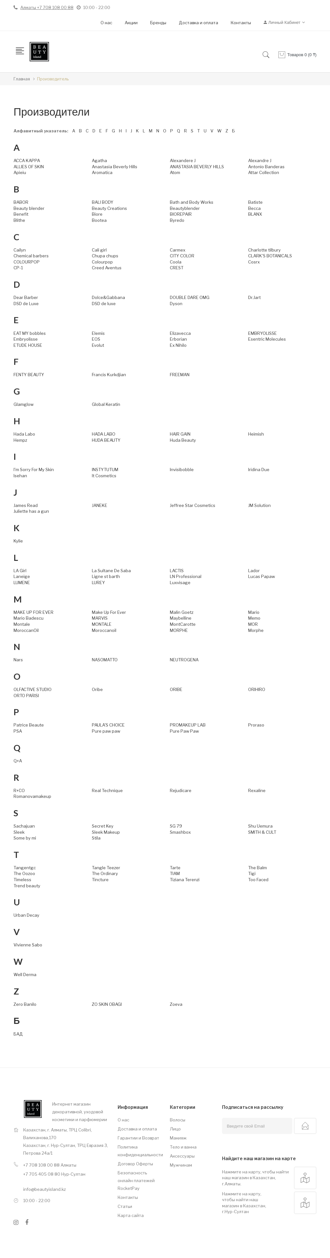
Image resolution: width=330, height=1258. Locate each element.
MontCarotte (183, 624)
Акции (131, 22)
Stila (96, 837)
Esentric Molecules (267, 339)
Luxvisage (180, 582)
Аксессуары (182, 1156)
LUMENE (22, 582)
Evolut (98, 345)
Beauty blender (29, 208)
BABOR (21, 202)
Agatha (99, 160)
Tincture (100, 879)
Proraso (256, 724)
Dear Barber (26, 297)
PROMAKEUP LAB (188, 724)
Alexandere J (183, 160)
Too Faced (258, 879)
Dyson (176, 303)
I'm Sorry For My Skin (34, 469)
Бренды (158, 22)
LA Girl (20, 570)
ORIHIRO (256, 689)
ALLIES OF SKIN (29, 166)
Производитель (53, 78)
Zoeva (176, 1004)
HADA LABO (103, 434)
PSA (18, 731)
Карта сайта (131, 1215)
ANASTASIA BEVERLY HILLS (197, 166)
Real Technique (107, 790)
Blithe (19, 220)
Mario (253, 612)
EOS (96, 339)
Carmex (177, 250)
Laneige (22, 576)
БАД (18, 1033)
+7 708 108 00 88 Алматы (49, 1165)
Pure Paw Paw (184, 731)
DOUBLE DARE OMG (189, 297)
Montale (22, 624)
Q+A (18, 760)
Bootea (99, 220)
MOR (253, 624)
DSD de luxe (104, 303)
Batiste (255, 202)
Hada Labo (24, 434)
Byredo (177, 220)
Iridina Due (258, 469)
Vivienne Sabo (28, 944)
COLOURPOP (27, 261)
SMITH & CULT (262, 832)
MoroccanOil (26, 630)
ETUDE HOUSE (28, 345)
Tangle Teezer (106, 867)
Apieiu (20, 172)
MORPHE (179, 630)
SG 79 (176, 826)
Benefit (21, 214)
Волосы (177, 1119)
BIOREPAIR (181, 214)
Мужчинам (181, 1165)
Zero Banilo (25, 1004)
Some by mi (25, 837)
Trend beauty (27, 885)
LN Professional (185, 576)
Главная (22, 78)
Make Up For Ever (109, 612)
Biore (97, 214)
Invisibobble (182, 469)
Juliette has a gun (31, 511)
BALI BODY (102, 202)
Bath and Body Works (191, 202)
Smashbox (180, 832)
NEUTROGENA (184, 659)
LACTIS (177, 570)
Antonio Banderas (266, 166)
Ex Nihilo (178, 345)
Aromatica (102, 172)
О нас (106, 22)
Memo (254, 618)
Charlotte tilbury (264, 250)
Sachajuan (24, 826)
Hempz (20, 440)
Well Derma (25, 974)
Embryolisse (26, 339)
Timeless (22, 879)
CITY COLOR (182, 255)
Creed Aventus (106, 267)
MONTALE (102, 624)
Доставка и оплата (198, 22)
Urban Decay (26, 915)
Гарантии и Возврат (138, 1137)
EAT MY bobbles (30, 333)
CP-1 (18, 267)
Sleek (19, 832)
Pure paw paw (106, 731)
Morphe (256, 630)
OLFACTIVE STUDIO (33, 689)
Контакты (241, 22)
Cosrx (254, 261)
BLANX (255, 214)
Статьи (125, 1206)
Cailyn (20, 250)
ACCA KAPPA (27, 160)
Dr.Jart (254, 297)
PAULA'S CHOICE (108, 724)
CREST (176, 267)
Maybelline (180, 618)
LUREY (98, 582)
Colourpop (102, 261)
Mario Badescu (29, 618)
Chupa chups (105, 255)
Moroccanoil (104, 630)
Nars (18, 659)
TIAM (175, 873)
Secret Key (102, 826)
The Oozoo (24, 873)
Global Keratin (106, 404)
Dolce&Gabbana (108, 297)
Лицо (175, 1128)
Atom (175, 172)
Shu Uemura (260, 826)
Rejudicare (180, 790)
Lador (254, 570)
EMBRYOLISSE (262, 333)
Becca (254, 208)
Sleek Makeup (106, 832)
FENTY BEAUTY (29, 374)
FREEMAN (179, 374)
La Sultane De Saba (111, 570)
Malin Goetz (181, 612)
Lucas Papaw (261, 576)
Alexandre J (259, 160)
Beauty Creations (109, 208)
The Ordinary (105, 873)
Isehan (20, 475)
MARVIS (100, 618)
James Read (26, 505)
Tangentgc (25, 867)
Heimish (256, 434)
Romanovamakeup (32, 796)
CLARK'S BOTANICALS (270, 255)
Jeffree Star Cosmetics (192, 505)
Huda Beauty (183, 440)
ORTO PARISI (26, 695)
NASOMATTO (105, 659)
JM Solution (259, 505)
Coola (175, 261)
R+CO (19, 790)
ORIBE (176, 689)
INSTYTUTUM (105, 469)
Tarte (175, 867)
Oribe (97, 689)
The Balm (257, 867)
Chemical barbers (31, 255)
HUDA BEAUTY (106, 440)
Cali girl (99, 250)
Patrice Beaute (29, 724)
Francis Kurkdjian (109, 374)
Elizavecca (180, 333)
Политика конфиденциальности (139, 1150)
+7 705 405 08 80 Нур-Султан (54, 1174)
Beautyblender (185, 208)
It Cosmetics (104, 475)
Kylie (18, 540)
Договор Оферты (135, 1163)
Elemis (98, 333)
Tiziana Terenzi (184, 879)
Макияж (178, 1137)
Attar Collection (263, 172)
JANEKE (99, 505)
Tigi (252, 873)
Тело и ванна (183, 1147)
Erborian (178, 339)
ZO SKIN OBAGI (107, 1004)
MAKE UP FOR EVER (33, 612)
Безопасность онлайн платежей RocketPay (136, 1180)
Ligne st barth (106, 576)
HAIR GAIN (180, 434)
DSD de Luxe (26, 303)
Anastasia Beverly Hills (114, 166)
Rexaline (257, 790)
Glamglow (24, 404)
